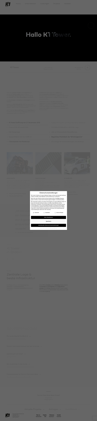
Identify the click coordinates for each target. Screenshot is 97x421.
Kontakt (67, 4)
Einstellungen (36, 209)
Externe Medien (59, 212)
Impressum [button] (55, 228)
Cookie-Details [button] (42, 228)
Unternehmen (30, 4)
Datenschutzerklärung (44, 208)
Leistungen (44, 4)
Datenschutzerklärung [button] (49, 228)
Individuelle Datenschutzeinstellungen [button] (48, 225)
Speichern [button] (48, 221)
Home (18, 4)
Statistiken (46, 212)
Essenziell (36, 212)
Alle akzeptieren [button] (48, 217)
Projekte (56, 4)
